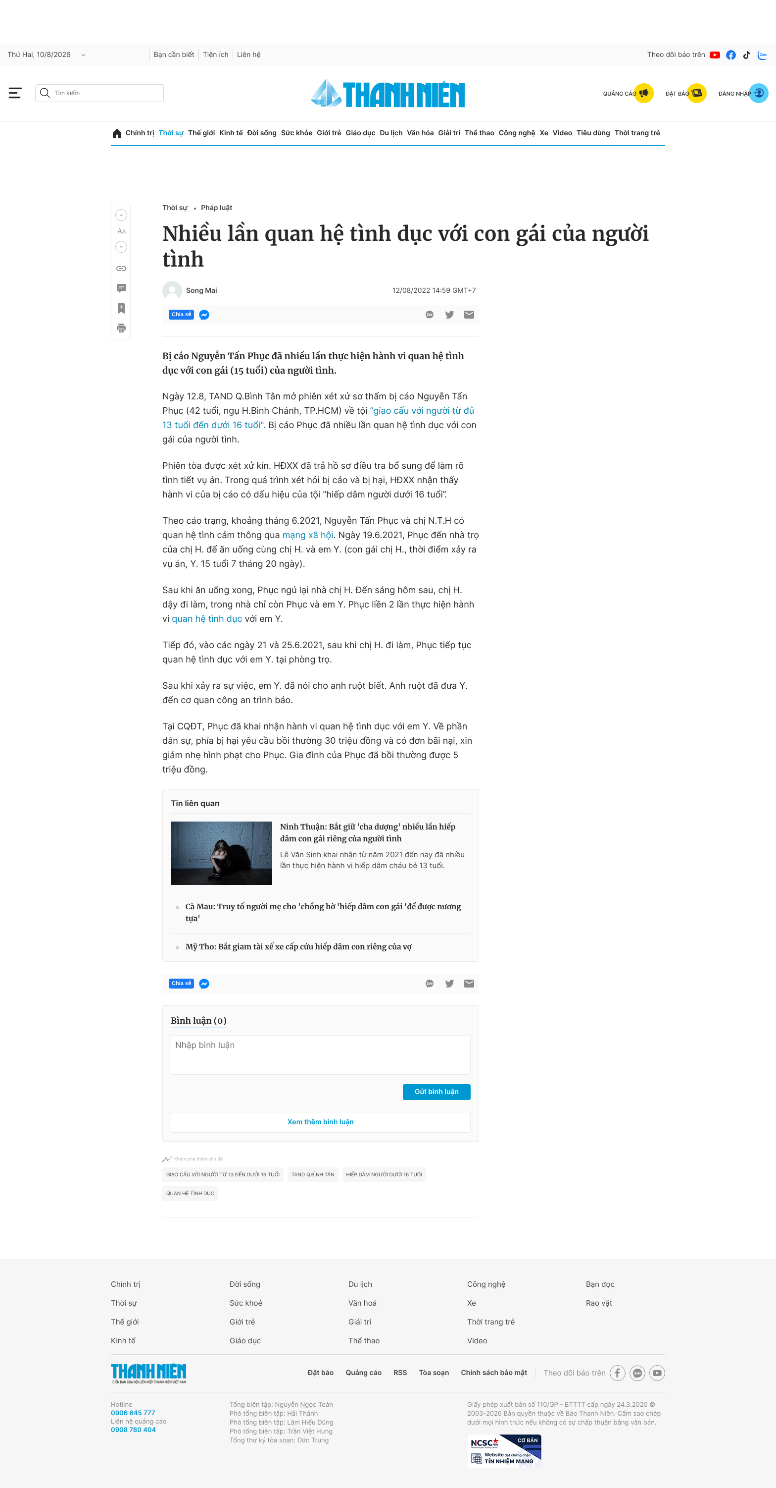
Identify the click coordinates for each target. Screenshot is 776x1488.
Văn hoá (362, 1303)
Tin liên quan (195, 803)
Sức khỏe (297, 133)
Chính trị (140, 133)
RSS (400, 1373)
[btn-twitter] (449, 315)
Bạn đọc (600, 1284)
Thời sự (171, 133)
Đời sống (262, 133)
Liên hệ (249, 55)
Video (562, 133)
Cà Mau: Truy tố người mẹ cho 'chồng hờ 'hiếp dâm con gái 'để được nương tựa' (323, 913)
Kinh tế (231, 133)
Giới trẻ (329, 133)
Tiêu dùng (593, 133)
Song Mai (201, 291)
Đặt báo (321, 1373)
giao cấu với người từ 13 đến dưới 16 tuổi (223, 1175)
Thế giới (201, 133)
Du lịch (391, 133)
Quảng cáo (363, 1373)
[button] (121, 215)
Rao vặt (599, 1303)
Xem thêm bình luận (321, 1122)
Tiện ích (216, 55)
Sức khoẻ (246, 1303)
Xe (543, 133)
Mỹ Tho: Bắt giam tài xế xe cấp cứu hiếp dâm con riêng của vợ (299, 947)
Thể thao (479, 133)
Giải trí (449, 133)
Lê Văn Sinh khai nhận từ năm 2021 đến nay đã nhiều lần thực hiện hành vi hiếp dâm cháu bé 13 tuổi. (372, 860)
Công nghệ (517, 133)
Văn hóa (420, 133)
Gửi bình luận (437, 1092)
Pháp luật (216, 208)
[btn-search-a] (45, 93)
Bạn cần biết (174, 55)
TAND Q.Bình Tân (313, 1175)
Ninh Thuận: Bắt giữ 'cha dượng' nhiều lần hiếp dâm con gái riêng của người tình (367, 833)
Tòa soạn (434, 1373)
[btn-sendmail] (469, 315)
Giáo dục (360, 133)
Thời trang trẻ (637, 133)
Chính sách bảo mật (494, 1373)
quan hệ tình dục (207, 619)
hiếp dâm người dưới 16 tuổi (384, 1175)
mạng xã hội (308, 535)
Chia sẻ (181, 315)
